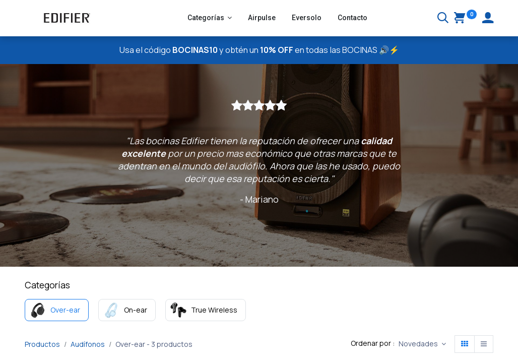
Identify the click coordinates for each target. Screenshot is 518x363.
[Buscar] (442, 19)
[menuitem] (262, 18)
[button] (422, 344)
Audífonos (88, 344)
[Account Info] (487, 19)
